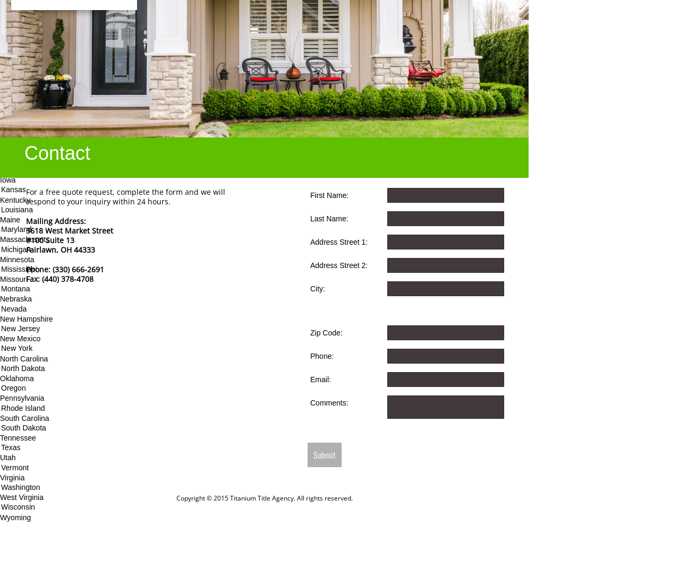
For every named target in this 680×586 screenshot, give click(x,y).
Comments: (329, 403)
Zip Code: (326, 333)
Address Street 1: (339, 242)
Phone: (322, 356)
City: (317, 289)
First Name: (329, 195)
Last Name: (329, 218)
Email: (320, 379)
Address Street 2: (339, 265)
